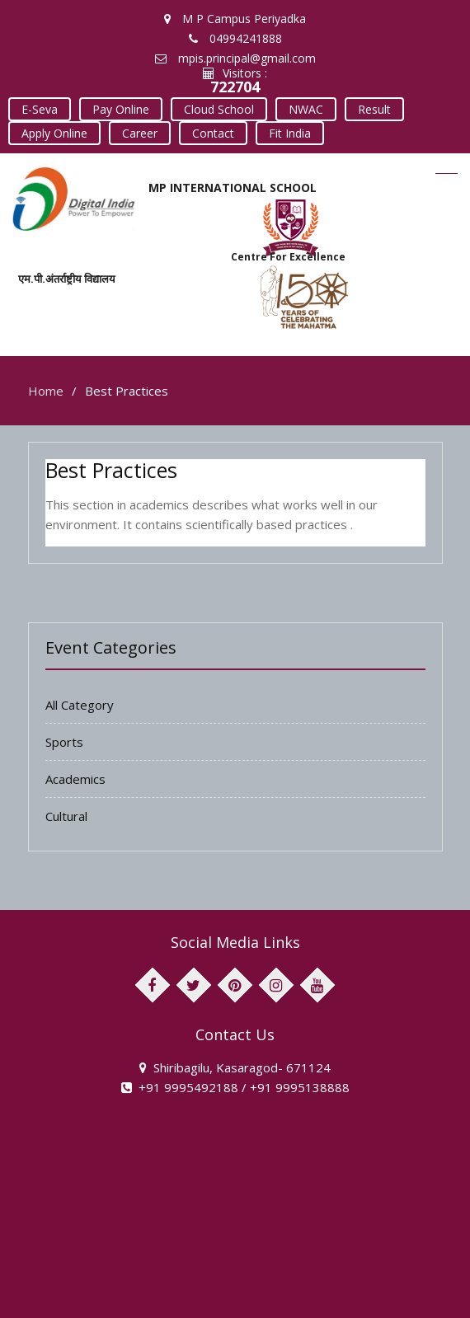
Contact (208, 130)
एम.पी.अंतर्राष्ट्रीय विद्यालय (66, 275)
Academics (75, 775)
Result (366, 108)
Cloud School (214, 108)
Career (137, 130)
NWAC (299, 108)
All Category (79, 700)
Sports (64, 737)
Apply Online (54, 130)
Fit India (283, 130)
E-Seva (39, 108)
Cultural (66, 812)
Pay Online (118, 108)
